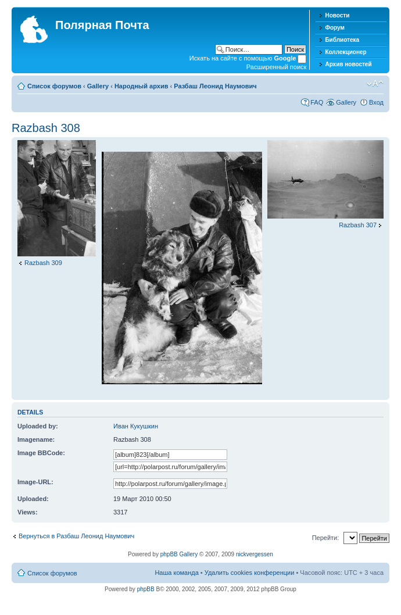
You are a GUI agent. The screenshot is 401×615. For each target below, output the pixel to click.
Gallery (98, 86)
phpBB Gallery (179, 554)
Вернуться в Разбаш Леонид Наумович (76, 535)
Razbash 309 (43, 262)
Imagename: (36, 439)
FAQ (316, 102)
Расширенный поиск (276, 66)
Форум (334, 27)
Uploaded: (33, 498)
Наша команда (176, 572)
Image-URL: (35, 481)
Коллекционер (345, 52)
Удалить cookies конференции (250, 572)
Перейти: (325, 537)
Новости (337, 15)
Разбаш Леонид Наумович (215, 86)
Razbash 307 (358, 224)
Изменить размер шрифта (375, 83)
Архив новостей (348, 64)
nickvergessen (254, 554)
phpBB (146, 589)
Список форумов (54, 86)
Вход (376, 102)
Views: (27, 512)
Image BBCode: (41, 452)
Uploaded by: (37, 426)
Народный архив (141, 86)
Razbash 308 (46, 127)
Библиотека (342, 40)
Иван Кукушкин (135, 426)
